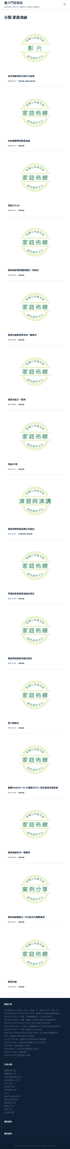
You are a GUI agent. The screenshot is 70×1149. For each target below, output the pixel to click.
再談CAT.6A (14, 205)
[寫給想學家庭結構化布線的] (35, 501)
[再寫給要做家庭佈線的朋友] (35, 566)
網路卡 (7, 1106)
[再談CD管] (35, 436)
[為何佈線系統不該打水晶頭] (35, 48)
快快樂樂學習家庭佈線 (19, 141)
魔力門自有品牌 (11, 1096)
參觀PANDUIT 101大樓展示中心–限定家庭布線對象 (33, 787)
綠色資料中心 (10, 1080)
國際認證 (8, 1074)
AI (5, 1093)
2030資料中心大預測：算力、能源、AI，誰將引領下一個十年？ (32, 1010)
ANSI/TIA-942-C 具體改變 (15, 1052)
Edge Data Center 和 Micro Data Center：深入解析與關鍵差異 (31, 1033)
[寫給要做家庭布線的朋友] (35, 630)
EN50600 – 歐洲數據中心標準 (17, 1046)
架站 (6, 1109)
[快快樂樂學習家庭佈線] (35, 113)
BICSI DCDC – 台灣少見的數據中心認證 (21, 1049)
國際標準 (8, 1070)
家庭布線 (12, 981)
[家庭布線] (35, 954)
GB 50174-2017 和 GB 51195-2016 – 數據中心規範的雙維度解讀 (32, 1013)
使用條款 (52, 1146)
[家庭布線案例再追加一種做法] (35, 307)
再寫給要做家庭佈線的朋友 (21, 593)
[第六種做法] (35, 695)
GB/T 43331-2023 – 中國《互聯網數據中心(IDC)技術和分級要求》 (33, 1026)
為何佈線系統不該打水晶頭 (21, 76)
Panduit (7, 1086)
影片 (6, 1083)
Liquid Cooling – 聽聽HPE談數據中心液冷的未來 (25, 1042)
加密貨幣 (8, 1090)
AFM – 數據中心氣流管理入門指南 (19, 1036)
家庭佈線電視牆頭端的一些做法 (23, 270)
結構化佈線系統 (30, 81)
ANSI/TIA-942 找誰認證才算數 (17, 1055)
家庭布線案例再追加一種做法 (22, 335)
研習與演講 (22, 534)
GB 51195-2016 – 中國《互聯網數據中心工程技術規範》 (28, 1016)
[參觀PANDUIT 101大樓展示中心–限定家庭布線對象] (35, 760)
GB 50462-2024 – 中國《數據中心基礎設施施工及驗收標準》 (30, 1020)
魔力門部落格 (13, 3)
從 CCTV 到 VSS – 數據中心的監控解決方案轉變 (25, 1039)
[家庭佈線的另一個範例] (35, 824)
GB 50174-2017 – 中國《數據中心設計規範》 (24, 1029)
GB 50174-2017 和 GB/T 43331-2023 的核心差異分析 (27, 1023)
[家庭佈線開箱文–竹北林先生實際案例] (35, 889)
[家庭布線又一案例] (35, 371)
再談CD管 (12, 464)
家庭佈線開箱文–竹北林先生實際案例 (26, 917)
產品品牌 (8, 1103)
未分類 (7, 1112)
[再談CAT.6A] (35, 177)
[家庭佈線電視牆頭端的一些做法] (35, 242)
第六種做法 (13, 723)
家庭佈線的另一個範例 (19, 852)
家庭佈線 (21, 81)
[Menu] (65, 4)
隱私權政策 (42, 1146)
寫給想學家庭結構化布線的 (21, 529)
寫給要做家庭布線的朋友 (20, 658)
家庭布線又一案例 (17, 399)
